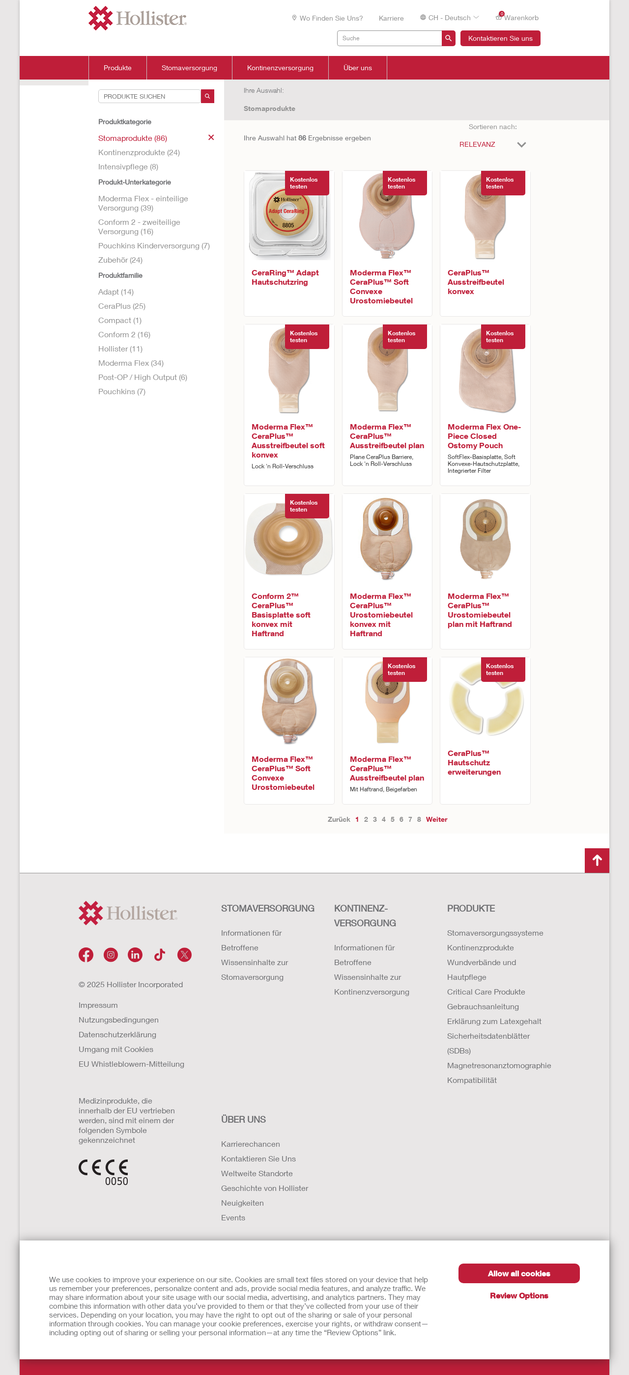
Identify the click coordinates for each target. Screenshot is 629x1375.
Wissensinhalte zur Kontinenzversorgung (371, 984)
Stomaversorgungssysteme (494, 932)
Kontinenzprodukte (480, 947)
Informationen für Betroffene (251, 940)
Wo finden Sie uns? (327, 18)
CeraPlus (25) (121, 305)
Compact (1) (120, 319)
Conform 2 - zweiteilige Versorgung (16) (139, 226)
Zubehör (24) (120, 259)
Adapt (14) (116, 291)
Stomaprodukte (269, 108)
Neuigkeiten (242, 1202)
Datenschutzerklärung (117, 1034)
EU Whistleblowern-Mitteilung (131, 1063)
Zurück (339, 819)
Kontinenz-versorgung (365, 915)
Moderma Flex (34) (131, 362)
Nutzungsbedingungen (119, 1019)
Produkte (118, 68)
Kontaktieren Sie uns (500, 38)
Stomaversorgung (189, 68)
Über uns (357, 68)
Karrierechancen (250, 1143)
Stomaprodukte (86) (156, 137)
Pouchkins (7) (121, 391)
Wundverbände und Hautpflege (481, 969)
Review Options (519, 1295)
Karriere (391, 18)
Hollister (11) (120, 348)
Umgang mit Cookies (116, 1048)
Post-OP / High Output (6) (142, 376)
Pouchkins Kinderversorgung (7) (154, 245)
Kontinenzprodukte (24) (139, 152)
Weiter (436, 819)
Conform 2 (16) (124, 334)
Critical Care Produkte (486, 991)
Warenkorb (517, 17)
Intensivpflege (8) (128, 166)
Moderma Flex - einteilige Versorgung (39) (143, 202)
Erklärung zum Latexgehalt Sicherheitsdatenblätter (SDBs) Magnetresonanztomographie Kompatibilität (494, 1050)
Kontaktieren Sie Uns (258, 1158)
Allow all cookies (519, 1273)
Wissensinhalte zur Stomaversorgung (254, 969)
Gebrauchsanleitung (483, 1006)
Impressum (98, 1004)
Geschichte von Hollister (264, 1187)
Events (233, 1217)
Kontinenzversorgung (280, 68)
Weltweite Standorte (257, 1173)
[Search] (207, 96)
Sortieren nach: (493, 126)
